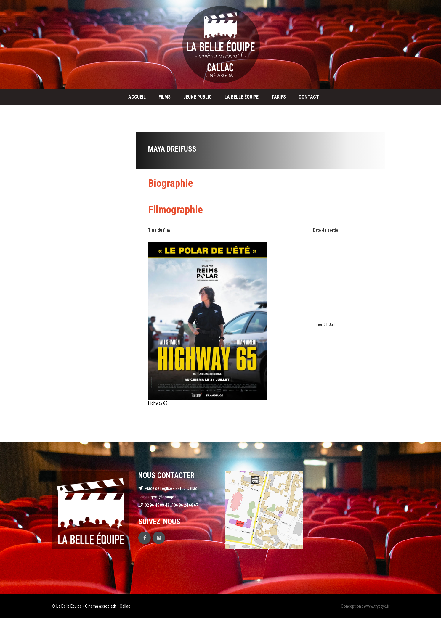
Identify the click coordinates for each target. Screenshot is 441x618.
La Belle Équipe (241, 97)
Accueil (137, 97)
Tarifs (278, 97)
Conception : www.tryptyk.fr (365, 606)
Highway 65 (157, 403)
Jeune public (197, 97)
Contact (309, 97)
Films (164, 97)
